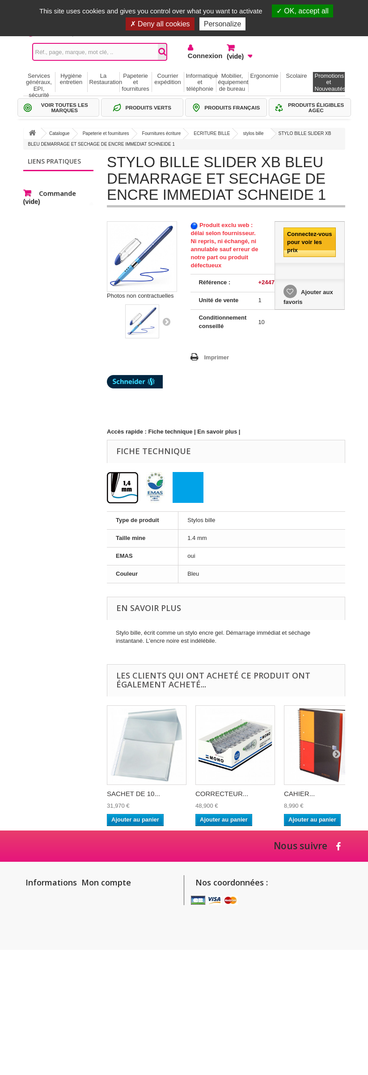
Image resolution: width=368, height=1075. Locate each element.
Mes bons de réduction (114, 934)
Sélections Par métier (61, 191)
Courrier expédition (167, 78)
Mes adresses (103, 910)
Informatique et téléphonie (201, 82)
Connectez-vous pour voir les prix (309, 242)
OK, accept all (302, 11)
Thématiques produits (61, 204)
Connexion (200, 55)
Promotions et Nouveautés (330, 82)
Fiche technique (170, 431)
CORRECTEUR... (221, 793)
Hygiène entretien (71, 78)
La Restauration (104, 78)
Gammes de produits (61, 177)
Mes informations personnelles (124, 922)
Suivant (166, 321)
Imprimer (216, 357)
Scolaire (296, 75)
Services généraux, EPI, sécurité (39, 82)
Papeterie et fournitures (135, 82)
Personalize (222, 24)
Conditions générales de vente (40, 966)
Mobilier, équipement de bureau (233, 82)
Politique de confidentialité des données (42, 1013)
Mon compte (106, 882)
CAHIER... (299, 793)
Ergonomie (264, 75)
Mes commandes (107, 899)
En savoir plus (217, 431)
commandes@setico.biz (231, 975)
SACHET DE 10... (133, 793)
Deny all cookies (160, 24)
